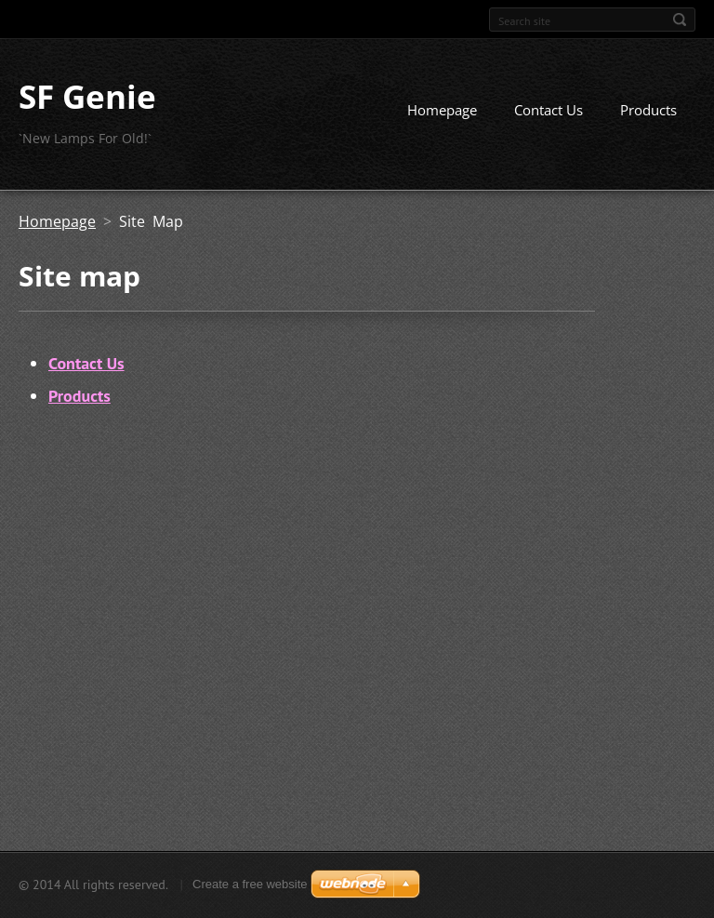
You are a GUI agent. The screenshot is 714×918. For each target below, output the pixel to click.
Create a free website (250, 884)
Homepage (442, 109)
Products (648, 109)
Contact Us (548, 109)
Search (679, 19)
